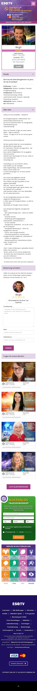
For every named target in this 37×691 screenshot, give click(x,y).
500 (24, 474)
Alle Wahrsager (18, 610)
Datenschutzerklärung (22, 647)
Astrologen (25, 624)
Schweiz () (18, 663)
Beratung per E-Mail (19, 617)
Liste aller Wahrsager (18, 487)
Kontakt (18, 630)
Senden (8, 348)
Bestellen (18, 537)
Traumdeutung (12, 627)
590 (24, 444)
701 (24, 414)
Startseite (6, 610)
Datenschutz (28, 532)
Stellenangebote (8, 630)
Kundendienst (29, 630)
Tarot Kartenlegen (13, 620)
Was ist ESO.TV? (18, 633)
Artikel (4, 614)
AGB (17, 532)
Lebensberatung (12, 624)
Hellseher (26, 620)
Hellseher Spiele (16, 614)
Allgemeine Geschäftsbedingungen (22, 642)
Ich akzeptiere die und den (17, 532)
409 (24, 384)
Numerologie (25, 627)
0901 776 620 (18, 55)
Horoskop (30, 610)
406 (21, 57)
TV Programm (30, 614)
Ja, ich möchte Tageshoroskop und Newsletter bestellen (17, 527)
